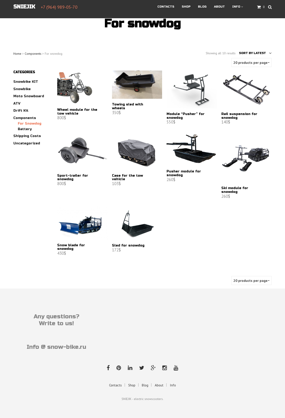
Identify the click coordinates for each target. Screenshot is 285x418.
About (219, 7)
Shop (186, 7)
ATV (16, 103)
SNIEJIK (24, 7)
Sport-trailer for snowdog (72, 177)
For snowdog (29, 123)
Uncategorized (26, 143)
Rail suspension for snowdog (239, 116)
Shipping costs (27, 136)
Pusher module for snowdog (184, 173)
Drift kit (20, 111)
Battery (25, 129)
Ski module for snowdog (234, 190)
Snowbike (22, 89)
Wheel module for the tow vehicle (77, 111)
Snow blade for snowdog (71, 247)
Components (33, 54)
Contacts (165, 7)
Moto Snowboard (28, 96)
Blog (202, 7)
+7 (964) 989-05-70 (59, 7)
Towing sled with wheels (127, 106)
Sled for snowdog (128, 245)
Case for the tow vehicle (127, 177)
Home (17, 54)
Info (236, 7)
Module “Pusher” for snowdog (186, 116)
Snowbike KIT (25, 82)
